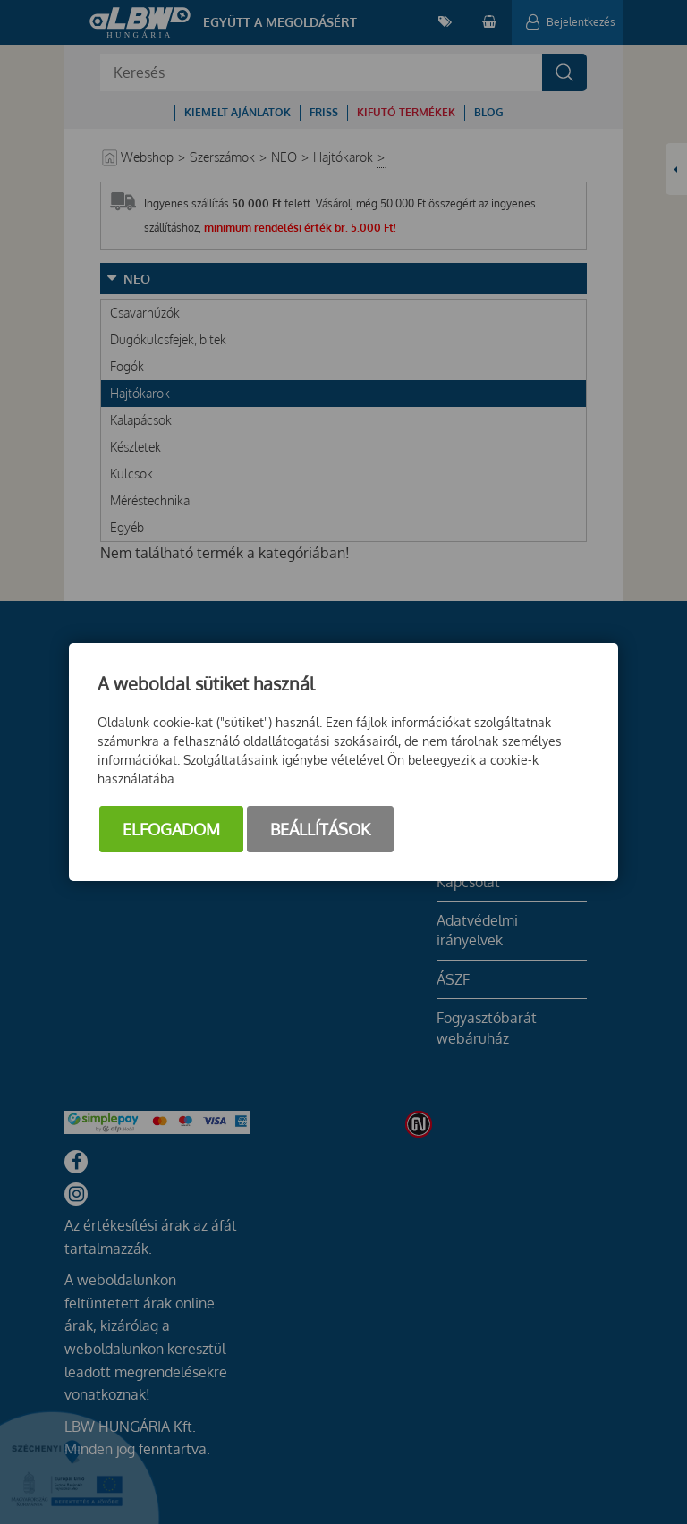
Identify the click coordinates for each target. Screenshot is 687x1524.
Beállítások (320, 829)
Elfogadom (171, 829)
